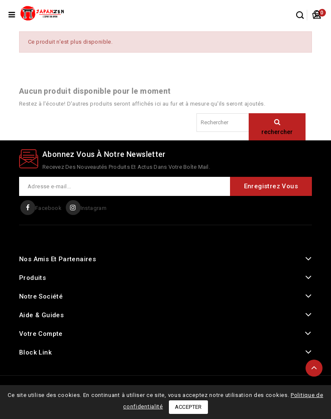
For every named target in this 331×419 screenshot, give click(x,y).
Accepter (188, 407)
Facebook (48, 208)
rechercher (277, 131)
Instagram (94, 208)
